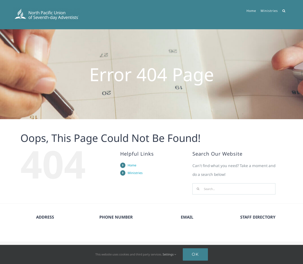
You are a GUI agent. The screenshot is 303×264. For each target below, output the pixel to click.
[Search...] (233, 189)
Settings (169, 254)
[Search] (198, 189)
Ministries (135, 173)
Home (132, 165)
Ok (195, 254)
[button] (284, 10)
